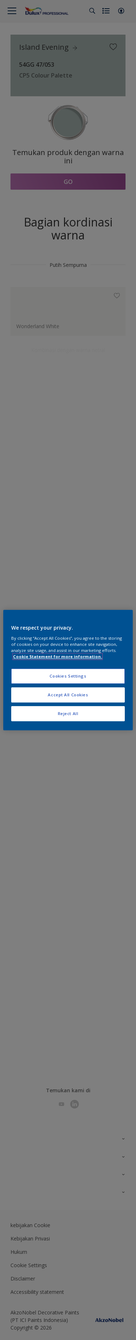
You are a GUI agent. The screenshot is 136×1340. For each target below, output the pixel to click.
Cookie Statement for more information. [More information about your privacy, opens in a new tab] (57, 656)
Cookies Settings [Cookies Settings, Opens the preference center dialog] (68, 676)
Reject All (68, 713)
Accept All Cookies (68, 694)
